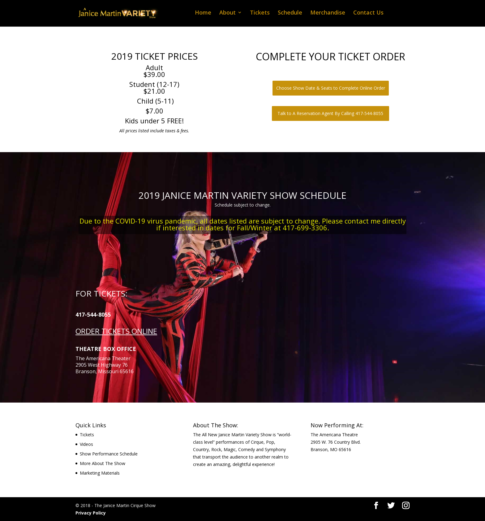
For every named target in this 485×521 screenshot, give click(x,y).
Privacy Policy (90, 513)
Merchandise (327, 13)
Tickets (260, 13)
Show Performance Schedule (109, 454)
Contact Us (368, 13)
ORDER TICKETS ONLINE (116, 331)
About (227, 13)
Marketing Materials (100, 473)
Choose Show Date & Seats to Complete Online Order (330, 88)
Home (203, 13)
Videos (86, 444)
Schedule (290, 13)
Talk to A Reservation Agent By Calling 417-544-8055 (330, 113)
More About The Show (102, 463)
